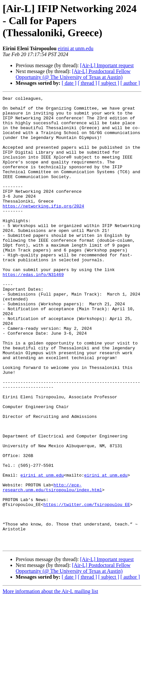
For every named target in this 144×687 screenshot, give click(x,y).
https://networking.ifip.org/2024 (43, 228)
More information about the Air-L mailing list (50, 681)
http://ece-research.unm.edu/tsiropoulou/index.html (52, 566)
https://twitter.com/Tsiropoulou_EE (86, 586)
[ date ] (69, 83)
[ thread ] (87, 83)
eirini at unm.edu (75, 48)
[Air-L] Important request (107, 65)
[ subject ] (108, 83)
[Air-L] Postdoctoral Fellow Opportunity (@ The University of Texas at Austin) (73, 74)
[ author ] (130, 83)
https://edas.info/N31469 (33, 310)
